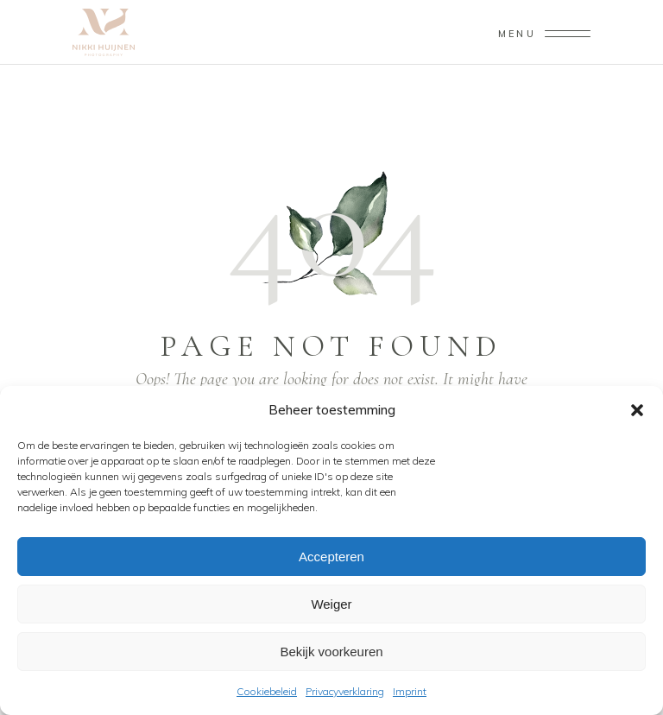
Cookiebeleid (267, 691)
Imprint (409, 691)
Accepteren (331, 556)
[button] (637, 410)
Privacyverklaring (345, 691)
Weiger (331, 604)
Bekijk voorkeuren (331, 651)
